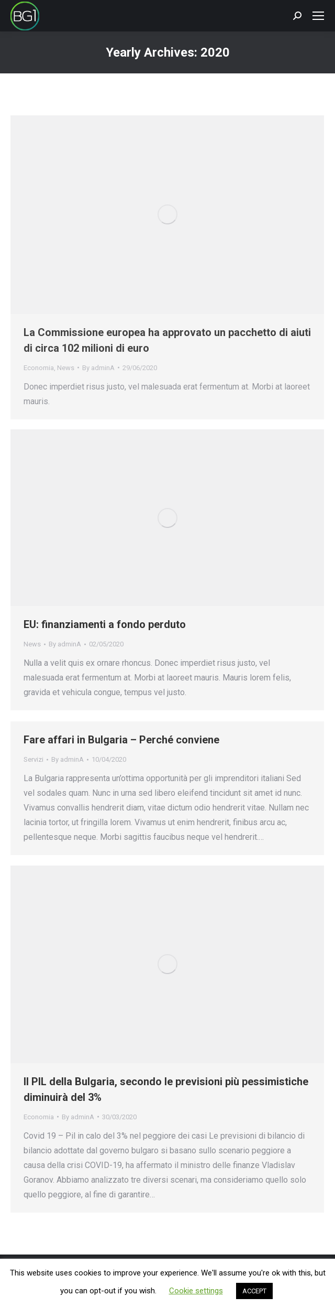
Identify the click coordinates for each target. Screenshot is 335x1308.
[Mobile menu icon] (318, 15)
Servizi (33, 759)
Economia (39, 368)
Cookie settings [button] (196, 1290)
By (98, 368)
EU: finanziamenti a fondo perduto (105, 624)
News (65, 368)
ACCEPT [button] (254, 1291)
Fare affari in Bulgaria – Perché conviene (121, 739)
